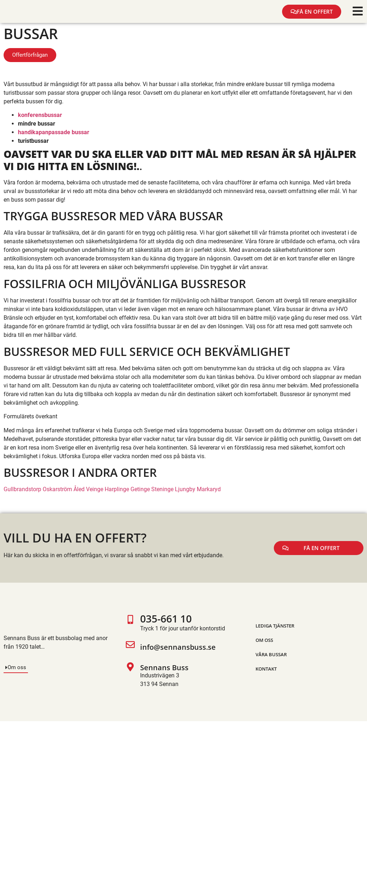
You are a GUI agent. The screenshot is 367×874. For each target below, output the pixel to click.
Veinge (94, 489)
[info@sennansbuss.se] (130, 647)
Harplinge (117, 489)
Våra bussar (271, 654)
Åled (79, 489)
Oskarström (57, 489)
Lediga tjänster (275, 625)
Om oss (264, 640)
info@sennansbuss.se (178, 647)
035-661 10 (166, 618)
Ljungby (185, 489)
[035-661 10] (130, 624)
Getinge (140, 489)
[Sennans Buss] (130, 675)
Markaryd (209, 489)
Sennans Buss (164, 667)
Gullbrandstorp (22, 489)
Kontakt (266, 669)
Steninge (162, 489)
